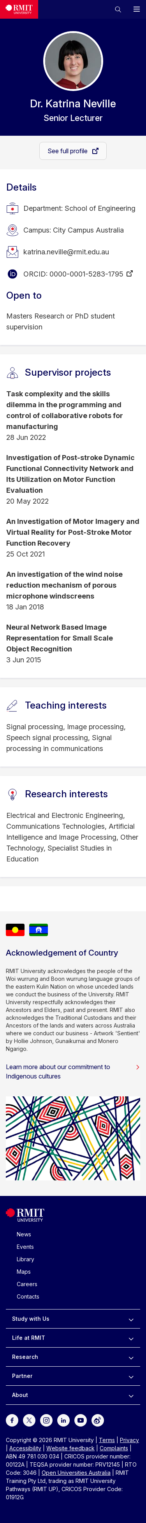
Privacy (129, 1440)
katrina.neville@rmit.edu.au (66, 252)
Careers (27, 1284)
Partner (22, 1375)
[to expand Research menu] (131, 1357)
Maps (24, 1271)
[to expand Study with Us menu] (131, 1319)
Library (25, 1259)
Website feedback (70, 1448)
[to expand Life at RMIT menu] (131, 1338)
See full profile (68, 151)
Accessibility (25, 1448)
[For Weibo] (97, 1419)
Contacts (28, 1296)
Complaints (114, 1448)
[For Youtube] (80, 1419)
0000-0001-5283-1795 (86, 274)
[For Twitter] (29, 1419)
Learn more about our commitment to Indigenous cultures (73, 1071)
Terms (107, 1440)
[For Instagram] (46, 1419)
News (24, 1234)
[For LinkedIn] (63, 1419)
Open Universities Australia (76, 1472)
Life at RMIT (28, 1337)
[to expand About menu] (131, 1395)
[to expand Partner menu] (131, 1376)
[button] (118, 9)
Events (25, 1246)
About (20, 1395)
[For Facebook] (12, 1419)
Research (25, 1356)
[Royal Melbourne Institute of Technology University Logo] (19, 9)
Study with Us (30, 1318)
